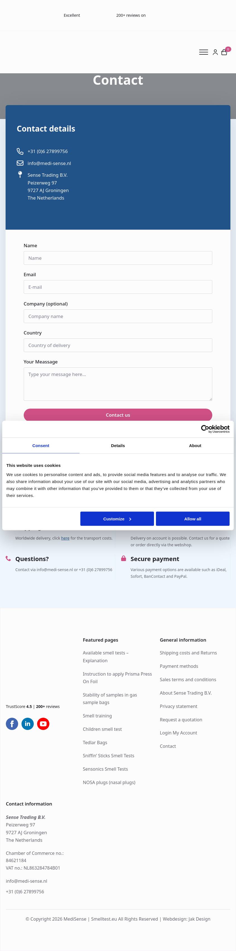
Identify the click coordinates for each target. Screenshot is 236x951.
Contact (168, 746)
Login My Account (178, 733)
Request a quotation (181, 720)
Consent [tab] (40, 445)
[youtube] (43, 724)
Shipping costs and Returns (188, 653)
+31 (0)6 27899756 (25, 892)
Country (34, 333)
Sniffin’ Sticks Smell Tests (108, 756)
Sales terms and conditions (188, 679)
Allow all (192, 518)
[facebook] (12, 724)
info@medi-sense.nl (26, 881)
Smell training (97, 716)
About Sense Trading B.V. (186, 693)
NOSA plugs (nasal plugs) (109, 782)
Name (32, 245)
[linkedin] (27, 724)
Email (32, 274)
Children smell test (102, 729)
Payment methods (179, 666)
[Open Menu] (205, 52)
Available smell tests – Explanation (106, 656)
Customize (117, 518)
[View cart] (224, 52)
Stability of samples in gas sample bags (110, 698)
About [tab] (195, 445)
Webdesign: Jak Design (187, 919)
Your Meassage (42, 362)
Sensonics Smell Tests (105, 769)
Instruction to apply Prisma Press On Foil (117, 678)
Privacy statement (178, 706)
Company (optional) (46, 304)
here (65, 538)
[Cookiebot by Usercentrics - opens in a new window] (205, 429)
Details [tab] (118, 445)
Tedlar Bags (95, 742)
